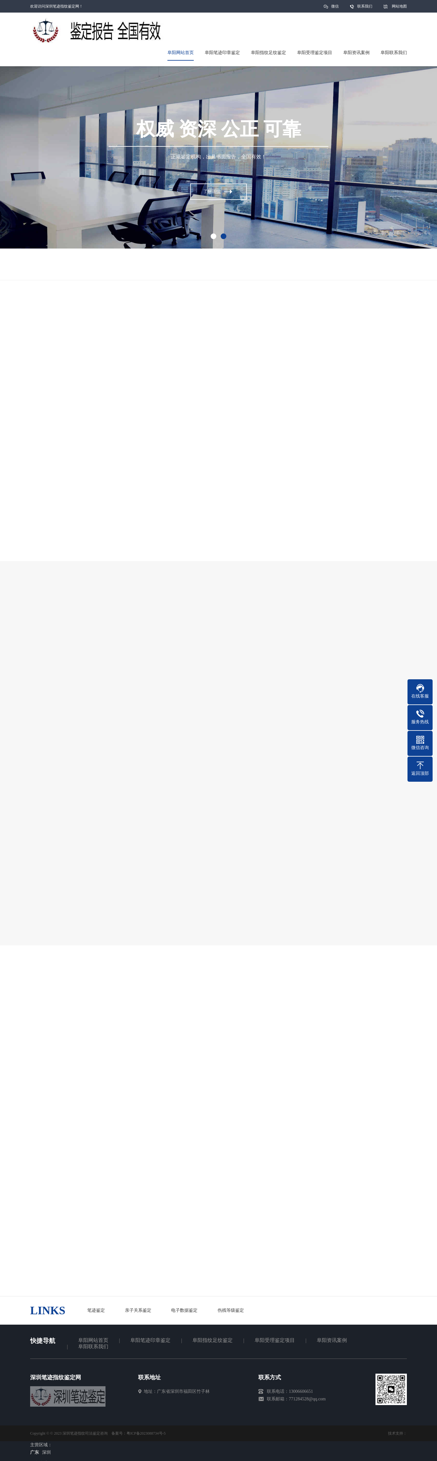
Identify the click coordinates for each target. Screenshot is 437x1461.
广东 (34, 1452)
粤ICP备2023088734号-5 (146, 1433)
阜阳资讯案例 (332, 1340)
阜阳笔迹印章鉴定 (150, 1340)
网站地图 (399, 6)
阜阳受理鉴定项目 (275, 1340)
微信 (335, 8)
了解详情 (212, 192)
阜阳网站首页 (93, 1340)
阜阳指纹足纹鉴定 (212, 1340)
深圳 (46, 1452)
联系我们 (364, 6)
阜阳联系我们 (93, 1346)
